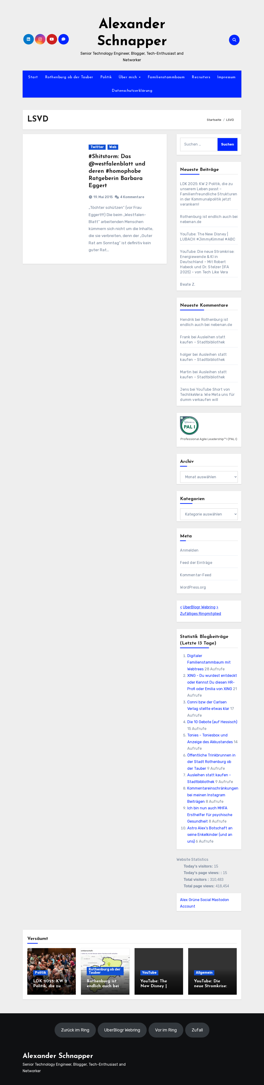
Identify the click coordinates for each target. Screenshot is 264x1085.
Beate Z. (187, 284)
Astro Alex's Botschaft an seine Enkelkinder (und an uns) (210, 835)
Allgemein (204, 973)
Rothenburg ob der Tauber (69, 77)
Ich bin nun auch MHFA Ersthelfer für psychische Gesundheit (209, 815)
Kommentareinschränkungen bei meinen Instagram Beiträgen (212, 795)
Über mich (128, 77)
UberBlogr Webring (199, 607)
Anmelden (189, 550)
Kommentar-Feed (195, 575)
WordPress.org (193, 587)
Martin (185, 372)
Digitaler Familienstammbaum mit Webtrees (209, 662)
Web (112, 147)
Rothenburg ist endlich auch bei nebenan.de (103, 986)
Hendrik (187, 319)
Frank (185, 337)
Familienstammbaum (166, 77)
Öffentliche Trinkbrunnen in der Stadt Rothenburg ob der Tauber (211, 762)
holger (185, 354)
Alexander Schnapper (58, 1056)
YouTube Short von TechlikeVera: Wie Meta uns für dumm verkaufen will (207, 394)
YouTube (149, 973)
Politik (106, 77)
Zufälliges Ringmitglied (200, 613)
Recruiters (201, 77)
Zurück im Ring (75, 1030)
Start (33, 77)
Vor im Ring (166, 1030)
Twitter (97, 147)
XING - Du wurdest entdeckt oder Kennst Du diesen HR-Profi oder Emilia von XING (212, 682)
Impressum (226, 77)
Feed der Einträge (196, 562)
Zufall (197, 1030)
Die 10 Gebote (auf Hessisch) (212, 722)
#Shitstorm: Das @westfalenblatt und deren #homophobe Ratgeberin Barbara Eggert (117, 171)
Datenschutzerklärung (132, 91)
